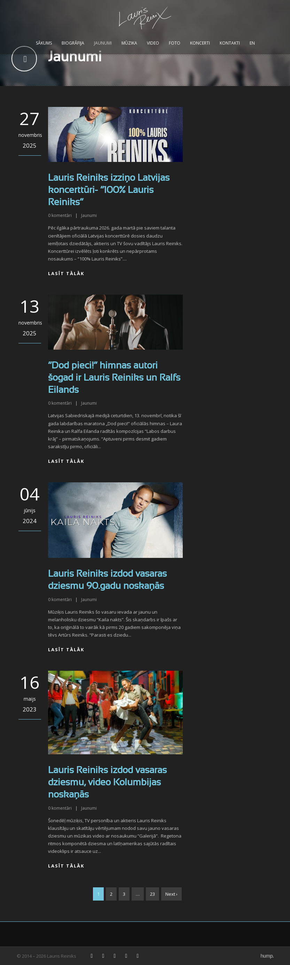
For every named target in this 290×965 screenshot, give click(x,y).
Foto (174, 43)
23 (152, 894)
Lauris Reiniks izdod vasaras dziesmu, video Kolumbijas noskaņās (107, 783)
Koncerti (200, 43)
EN (252, 43)
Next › (171, 894)
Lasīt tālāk (66, 273)
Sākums (44, 43)
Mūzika (129, 43)
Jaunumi (103, 43)
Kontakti (230, 43)
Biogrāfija (73, 43)
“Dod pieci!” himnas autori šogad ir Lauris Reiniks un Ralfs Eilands (114, 378)
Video (153, 43)
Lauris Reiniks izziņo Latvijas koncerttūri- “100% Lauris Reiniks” (109, 190)
